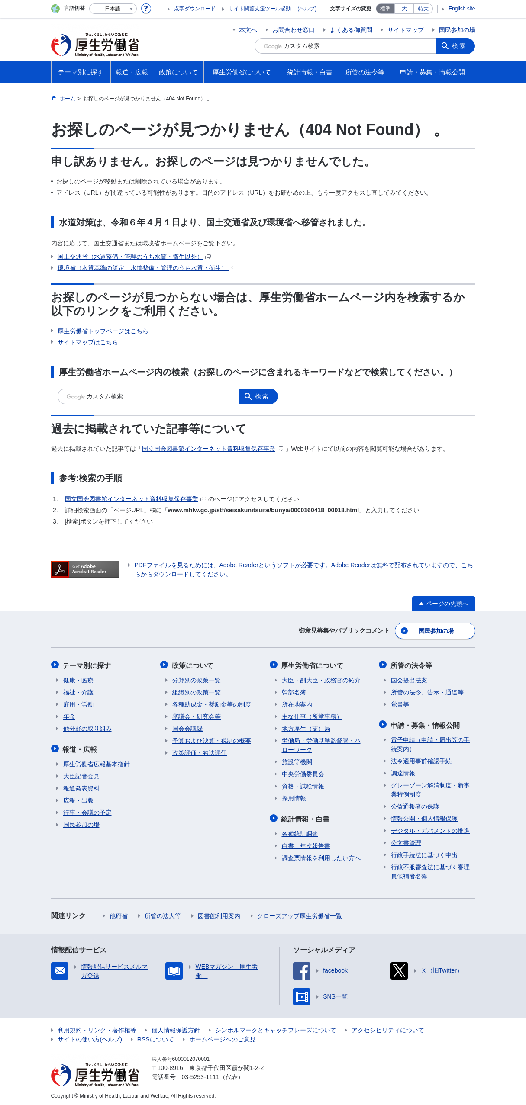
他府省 (119, 913)
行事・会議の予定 (87, 810)
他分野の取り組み (87, 727)
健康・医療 (78, 678)
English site (462, 9)
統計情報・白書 (306, 817)
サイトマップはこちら (88, 342)
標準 (385, 9)
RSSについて (155, 1037)
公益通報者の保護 (415, 804)
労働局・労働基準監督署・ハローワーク (321, 744)
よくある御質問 (351, 30)
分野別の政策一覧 (196, 678)
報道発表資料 (81, 786)
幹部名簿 (294, 690)
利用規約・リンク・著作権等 (97, 1028)
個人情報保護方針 (176, 1028)
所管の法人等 (163, 913)
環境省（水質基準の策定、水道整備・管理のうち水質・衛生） (147, 267)
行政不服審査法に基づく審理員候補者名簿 (430, 869)
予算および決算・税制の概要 (211, 739)
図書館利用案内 (219, 913)
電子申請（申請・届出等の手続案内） (430, 742)
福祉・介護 (78, 690)
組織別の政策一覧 (196, 690)
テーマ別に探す (87, 664)
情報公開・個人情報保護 (424, 816)
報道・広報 (80, 747)
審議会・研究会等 (196, 715)
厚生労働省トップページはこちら (103, 331)
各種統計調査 (300, 831)
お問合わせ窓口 (293, 30)
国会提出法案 (409, 678)
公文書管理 (406, 840)
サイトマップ (405, 30)
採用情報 (294, 796)
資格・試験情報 (303, 784)
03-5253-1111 (200, 1074)
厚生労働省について (313, 664)
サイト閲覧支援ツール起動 (260, 9)
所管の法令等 (411, 664)
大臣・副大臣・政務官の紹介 (321, 678)
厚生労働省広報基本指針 (96, 761)
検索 (459, 45)
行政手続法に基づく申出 (424, 852)
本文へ (248, 30)
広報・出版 (78, 798)
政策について (193, 664)
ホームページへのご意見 (222, 1037)
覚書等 (400, 703)
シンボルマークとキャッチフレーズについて (275, 1028)
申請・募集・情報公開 (425, 723)
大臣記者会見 (81, 774)
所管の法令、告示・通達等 (427, 690)
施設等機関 (297, 760)
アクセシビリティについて (388, 1028)
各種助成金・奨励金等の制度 (211, 703)
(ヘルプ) (306, 9)
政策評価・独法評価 (199, 751)
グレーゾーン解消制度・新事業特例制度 (430, 788)
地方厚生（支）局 (306, 727)
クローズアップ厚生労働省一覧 (299, 913)
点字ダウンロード (195, 9)
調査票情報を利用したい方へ (321, 855)
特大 (423, 9)
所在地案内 (297, 703)
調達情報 (403, 771)
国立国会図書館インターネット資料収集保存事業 (212, 448)
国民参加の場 (457, 30)
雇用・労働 (78, 703)
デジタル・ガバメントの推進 (430, 828)
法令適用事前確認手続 (421, 758)
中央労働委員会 (303, 772)
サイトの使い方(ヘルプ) (90, 1037)
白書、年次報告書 (306, 843)
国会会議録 (187, 727)
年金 (69, 715)
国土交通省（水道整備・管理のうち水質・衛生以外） (134, 256)
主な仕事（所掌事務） (312, 715)
